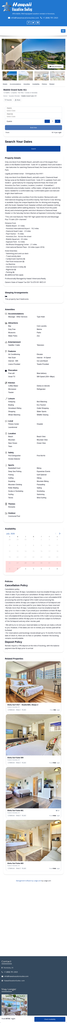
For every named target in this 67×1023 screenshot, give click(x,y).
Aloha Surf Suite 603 (15, 863)
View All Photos (56, 66)
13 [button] (17, 551)
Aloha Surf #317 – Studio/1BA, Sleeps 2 (22, 705)
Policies (44, 84)
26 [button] (10, 563)
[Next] (62, 54)
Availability (35, 84)
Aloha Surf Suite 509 (15, 758)
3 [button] (49, 540)
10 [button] (49, 545)
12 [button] (10, 551)
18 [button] (57, 551)
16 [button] (41, 551)
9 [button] (41, 545)
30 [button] (25, 540)
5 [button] (9, 545)
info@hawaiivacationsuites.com (25, 18)
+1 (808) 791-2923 (50, 18)
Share (17, 100)
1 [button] (33, 540)
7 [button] (25, 545)
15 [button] (33, 551)
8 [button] (33, 545)
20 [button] (17, 557)
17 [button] (49, 551)
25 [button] (57, 557)
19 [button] (10, 557)
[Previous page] (56, 534)
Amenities (27, 84)
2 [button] (41, 540)
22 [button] (33, 557)
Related (51, 84)
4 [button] (57, 540)
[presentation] (33, 682)
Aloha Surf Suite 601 (15, 810)
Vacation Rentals (14, 96)
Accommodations (15, 84)
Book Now (33, 127)
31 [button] (49, 563)
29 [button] (17, 540)
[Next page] (60, 534)
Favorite (8, 100)
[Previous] (4, 54)
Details (5, 84)
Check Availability (49, 1019)
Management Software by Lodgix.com (28, 881)
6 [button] (17, 545)
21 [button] (25, 557)
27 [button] (17, 563)
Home (5, 96)
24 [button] (49, 557)
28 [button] (10, 540)
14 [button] (25, 551)
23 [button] (41, 557)
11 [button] (57, 545)
